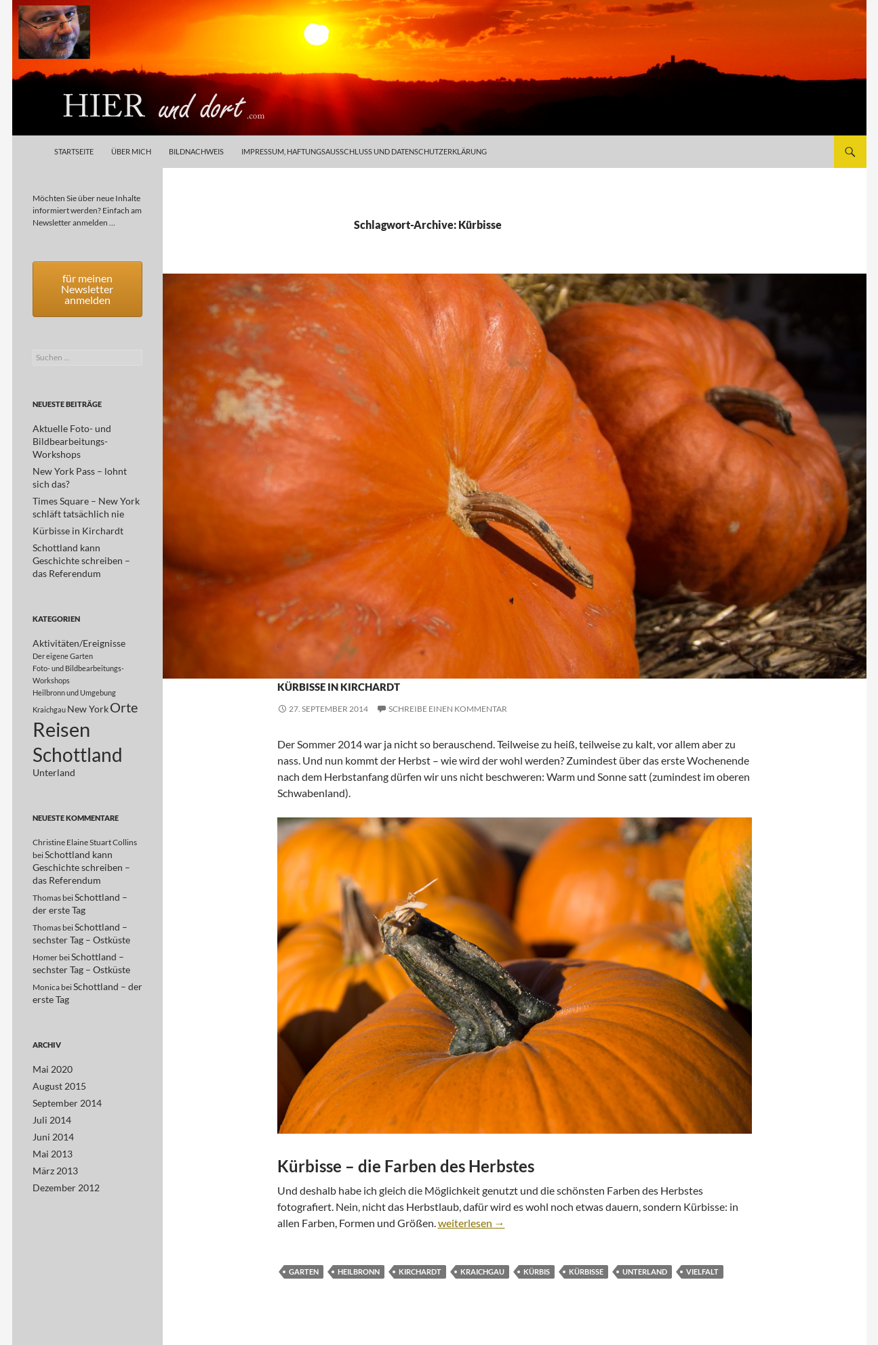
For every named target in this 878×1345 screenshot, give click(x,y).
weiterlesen (471, 1222)
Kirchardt (420, 1271)
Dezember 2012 (61, 1150)
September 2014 (62, 1069)
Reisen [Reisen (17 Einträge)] (61, 696)
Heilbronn (359, 1271)
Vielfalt (702, 1271)
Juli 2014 (49, 1085)
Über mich (131, 151)
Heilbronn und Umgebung (335, 659)
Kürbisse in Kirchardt (407, 682)
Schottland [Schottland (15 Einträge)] (78, 725)
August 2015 (55, 1053)
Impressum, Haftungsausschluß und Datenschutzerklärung (364, 151)
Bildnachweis (196, 151)
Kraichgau (422, 659)
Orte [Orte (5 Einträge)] (124, 671)
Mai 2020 (49, 1036)
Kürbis (536, 1271)
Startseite (74, 151)
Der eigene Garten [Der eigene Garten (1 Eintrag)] (63, 618)
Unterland (475, 659)
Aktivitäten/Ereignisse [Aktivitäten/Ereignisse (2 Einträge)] (79, 605)
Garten (304, 1271)
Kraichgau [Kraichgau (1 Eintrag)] (49, 673)
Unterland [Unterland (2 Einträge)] (54, 746)
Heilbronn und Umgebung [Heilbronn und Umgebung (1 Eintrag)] (74, 654)
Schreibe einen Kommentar (447, 709)
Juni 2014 (50, 1101)
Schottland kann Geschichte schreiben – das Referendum (81, 841)
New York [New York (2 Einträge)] (87, 673)
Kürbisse (586, 1271)
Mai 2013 (49, 1118)
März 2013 (52, 1134)
